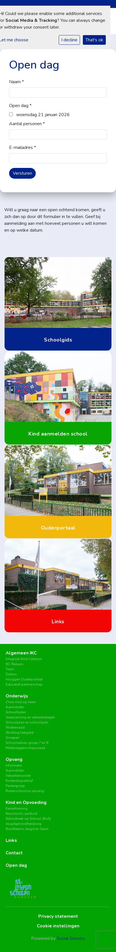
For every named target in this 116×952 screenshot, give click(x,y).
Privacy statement (58, 916)
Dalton (11, 674)
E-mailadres (22, 147)
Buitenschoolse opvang (25, 791)
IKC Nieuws (15, 664)
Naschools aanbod (21, 813)
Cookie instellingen (58, 926)
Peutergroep (15, 786)
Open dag (20, 106)
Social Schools (71, 938)
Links (11, 840)
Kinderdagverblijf (19, 780)
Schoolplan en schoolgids (27, 722)
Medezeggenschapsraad (25, 748)
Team (10, 669)
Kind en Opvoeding (26, 802)
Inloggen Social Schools (89, 4)
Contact (14, 853)
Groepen (12, 737)
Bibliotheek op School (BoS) (28, 818)
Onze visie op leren (21, 702)
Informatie (14, 765)
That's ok (94, 40)
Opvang (14, 759)
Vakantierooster (18, 775)
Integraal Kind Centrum (24, 659)
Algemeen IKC (21, 653)
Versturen (22, 173)
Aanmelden (15, 707)
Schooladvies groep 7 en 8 (27, 742)
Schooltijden (16, 712)
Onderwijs (17, 696)
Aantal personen (27, 124)
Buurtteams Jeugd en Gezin (27, 829)
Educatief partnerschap (24, 684)
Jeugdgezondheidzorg (23, 823)
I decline (69, 40)
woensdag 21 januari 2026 (39, 115)
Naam (16, 82)
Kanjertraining (17, 808)
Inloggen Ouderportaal (24, 679)
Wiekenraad (15, 727)
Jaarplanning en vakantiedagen (30, 717)
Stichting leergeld (19, 732)
